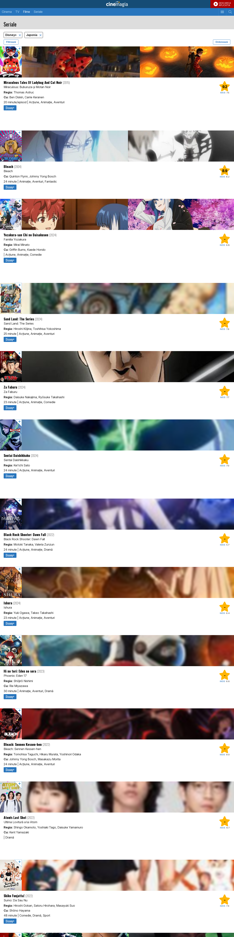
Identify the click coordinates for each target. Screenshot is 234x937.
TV (17, 12)
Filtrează (11, 42)
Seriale (38, 12)
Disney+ (11, 35)
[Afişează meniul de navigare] (222, 12)
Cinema (7, 12)
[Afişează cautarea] (230, 12)
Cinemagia (117, 4)
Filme (26, 12)
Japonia (32, 35)
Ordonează (222, 42)
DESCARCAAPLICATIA (225, 4)
